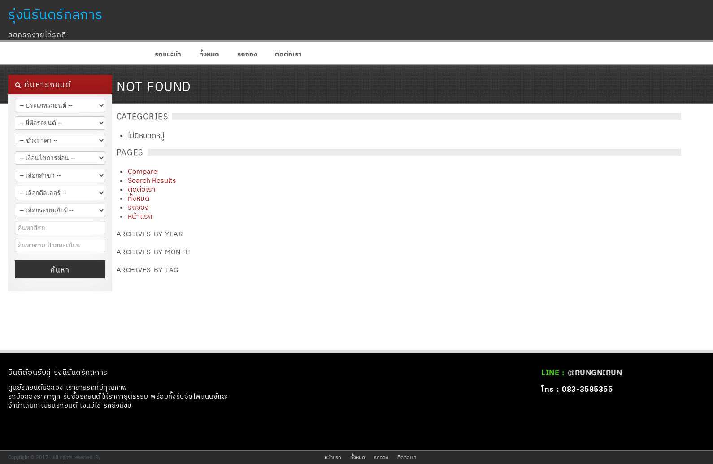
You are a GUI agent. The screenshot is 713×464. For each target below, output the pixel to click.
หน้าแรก (140, 216)
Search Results (152, 180)
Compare (142, 171)
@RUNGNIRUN (595, 372)
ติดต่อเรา (288, 54)
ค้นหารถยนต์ (43, 84)
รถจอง (247, 54)
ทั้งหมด (209, 54)
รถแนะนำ (168, 54)
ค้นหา (60, 269)
